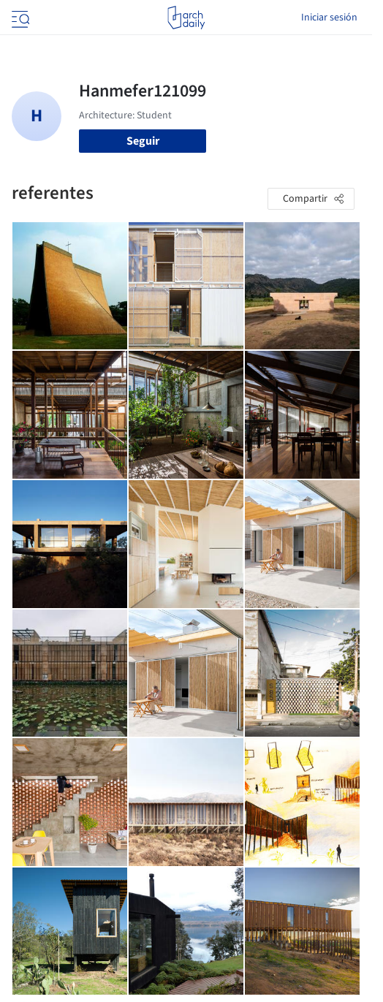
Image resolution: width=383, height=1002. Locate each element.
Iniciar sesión (329, 17)
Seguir (142, 141)
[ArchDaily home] (186, 17)
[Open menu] (19, 17)
